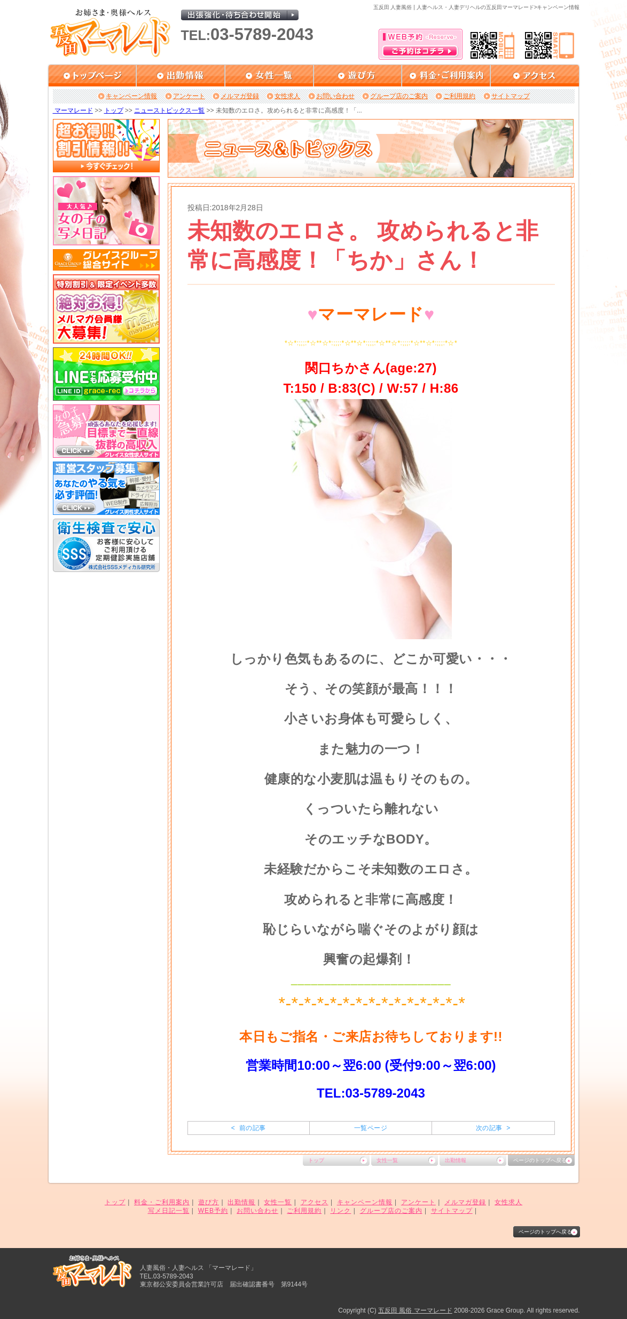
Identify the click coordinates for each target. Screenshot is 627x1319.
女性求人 (287, 96)
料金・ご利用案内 (162, 1202)
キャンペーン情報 (131, 96)
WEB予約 (213, 1210)
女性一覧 (387, 1160)
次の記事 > (493, 1128)
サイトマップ (510, 96)
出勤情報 (455, 1160)
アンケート (189, 96)
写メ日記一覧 (169, 1210)
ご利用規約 (459, 96)
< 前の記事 (248, 1128)
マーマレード (73, 110)
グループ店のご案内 (399, 96)
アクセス (314, 1202)
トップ (113, 110)
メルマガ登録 (240, 96)
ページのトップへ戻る (540, 1160)
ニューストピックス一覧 (169, 110)
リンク (340, 1210)
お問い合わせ (335, 96)
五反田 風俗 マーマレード (415, 1310)
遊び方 (208, 1202)
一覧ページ (370, 1128)
